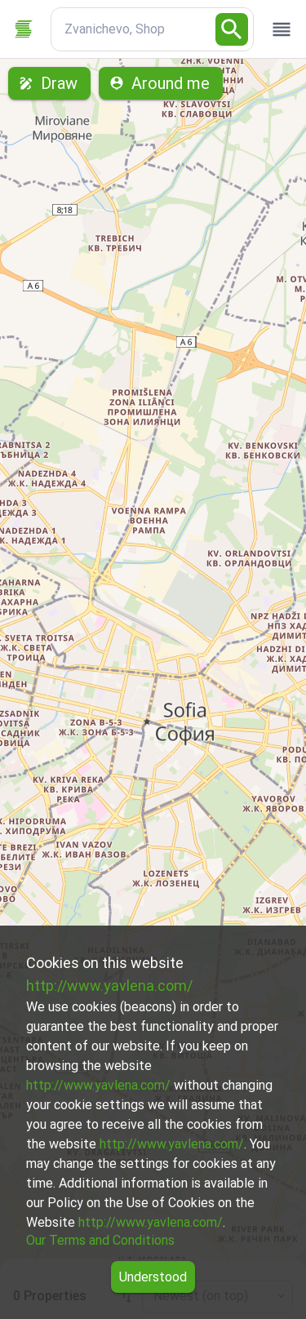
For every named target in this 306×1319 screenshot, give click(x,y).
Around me (161, 83)
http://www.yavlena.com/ (109, 985)
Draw (49, 83)
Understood (153, 1277)
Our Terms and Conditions (100, 1240)
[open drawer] (281, 29)
